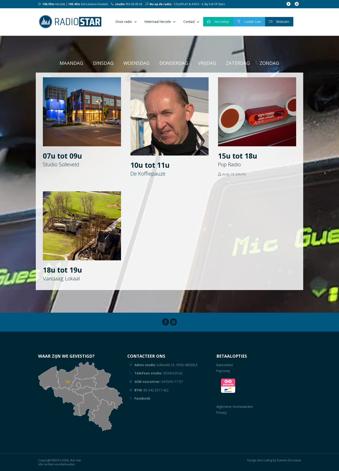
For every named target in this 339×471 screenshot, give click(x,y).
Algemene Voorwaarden (234, 406)
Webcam (279, 21)
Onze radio (123, 21)
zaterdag (238, 63)
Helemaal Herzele (158, 21)
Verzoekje (218, 21)
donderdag (173, 63)
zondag (269, 63)
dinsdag (103, 63)
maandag (71, 63)
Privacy (221, 412)
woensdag (136, 63)
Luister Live (249, 21)
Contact (189, 21)
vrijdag (207, 63)
